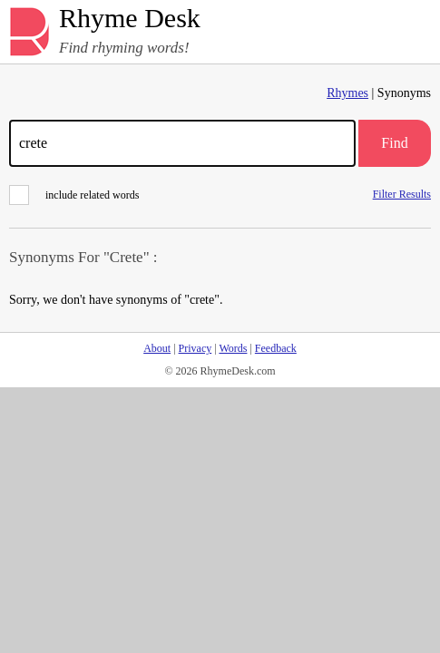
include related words (74, 195)
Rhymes (347, 93)
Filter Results (402, 194)
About (157, 348)
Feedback (276, 348)
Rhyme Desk (129, 19)
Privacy (195, 348)
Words (233, 348)
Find (394, 143)
